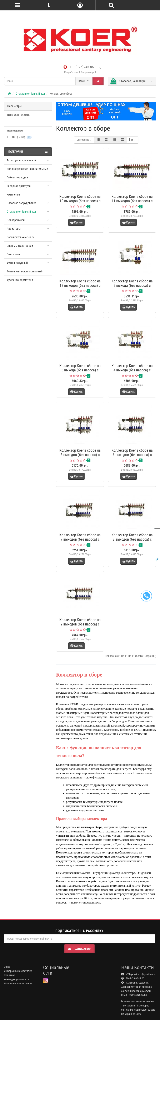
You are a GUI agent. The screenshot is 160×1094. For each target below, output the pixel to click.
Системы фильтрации (20, 245)
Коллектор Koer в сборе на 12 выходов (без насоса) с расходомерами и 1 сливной (80, 300)
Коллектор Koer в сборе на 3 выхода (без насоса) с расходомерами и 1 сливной (80, 397)
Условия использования (18, 1057)
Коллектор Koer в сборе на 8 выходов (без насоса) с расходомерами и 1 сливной (132, 590)
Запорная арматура (19, 186)
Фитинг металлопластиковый (24, 271)
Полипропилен (16, 220)
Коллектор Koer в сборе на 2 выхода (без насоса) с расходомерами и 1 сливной (132, 300)
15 (132, 139)
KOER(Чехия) (19, 137)
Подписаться (79, 1022)
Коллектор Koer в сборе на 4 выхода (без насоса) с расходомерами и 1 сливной (132, 397)
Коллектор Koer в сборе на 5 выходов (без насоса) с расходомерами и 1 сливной (80, 494)
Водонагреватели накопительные (27, 168)
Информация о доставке (18, 1044)
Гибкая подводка (17, 177)
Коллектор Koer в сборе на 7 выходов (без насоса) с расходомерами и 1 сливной (80, 590)
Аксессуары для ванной (21, 160)
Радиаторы (14, 228)
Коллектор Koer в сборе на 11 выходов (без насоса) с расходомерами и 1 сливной (132, 203)
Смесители (13, 254)
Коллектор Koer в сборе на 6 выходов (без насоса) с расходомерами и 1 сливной (132, 494)
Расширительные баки (20, 237)
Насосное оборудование (21, 203)
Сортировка (84, 139)
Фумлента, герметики (20, 280)
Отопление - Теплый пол (21, 211)
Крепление (13, 194)
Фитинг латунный (17, 262)
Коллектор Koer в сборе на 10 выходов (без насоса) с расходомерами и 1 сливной (80, 203)
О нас (7, 1040)
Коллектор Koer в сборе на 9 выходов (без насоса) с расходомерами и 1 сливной (80, 687)
